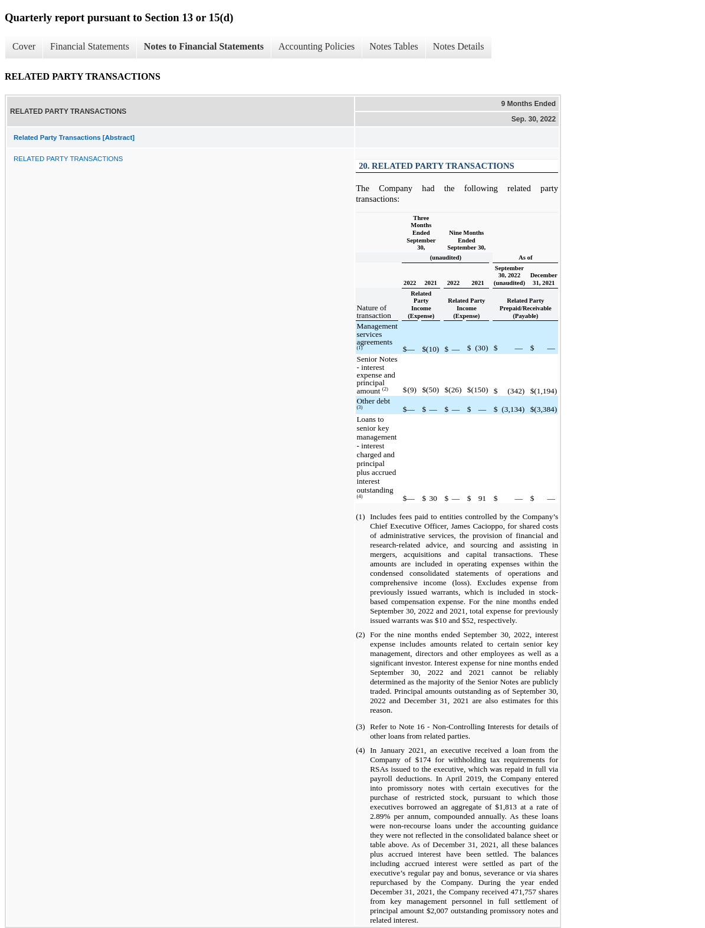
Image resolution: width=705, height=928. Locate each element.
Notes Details (458, 46)
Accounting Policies (316, 46)
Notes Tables (393, 46)
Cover (23, 46)
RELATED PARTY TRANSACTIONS (68, 158)
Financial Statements (89, 46)
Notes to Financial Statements (204, 46)
